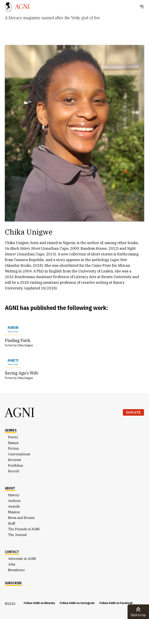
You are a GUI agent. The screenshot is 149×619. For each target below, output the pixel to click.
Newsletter (16, 570)
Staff (11, 523)
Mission (14, 512)
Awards (14, 506)
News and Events (21, 518)
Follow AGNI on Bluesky (39, 603)
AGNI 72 (12, 362)
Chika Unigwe (25, 345)
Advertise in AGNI (22, 559)
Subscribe (13, 583)
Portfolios (15, 465)
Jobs (11, 564)
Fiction (13, 448)
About (10, 488)
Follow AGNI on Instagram (77, 603)
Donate (133, 412)
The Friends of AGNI (23, 529)
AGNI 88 (12, 329)
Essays (13, 443)
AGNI (20, 412)
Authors (14, 501)
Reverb (13, 471)
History (13, 495)
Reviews (14, 460)
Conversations (19, 454)
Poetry (13, 437)
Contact (12, 552)
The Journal (17, 535)
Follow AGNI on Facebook (116, 603)
